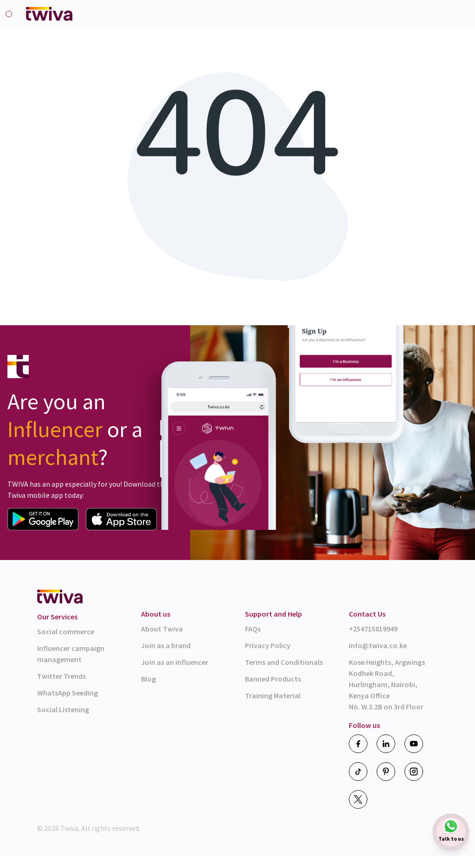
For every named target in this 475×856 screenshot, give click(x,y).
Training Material (273, 695)
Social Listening (63, 709)
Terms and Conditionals (284, 662)
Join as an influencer (174, 662)
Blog (148, 678)
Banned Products (273, 678)
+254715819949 (373, 628)
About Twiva (162, 628)
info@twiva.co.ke (378, 645)
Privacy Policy (267, 645)
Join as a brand (166, 645)
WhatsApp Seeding (67, 692)
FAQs (253, 628)
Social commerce (65, 631)
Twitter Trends (61, 676)
